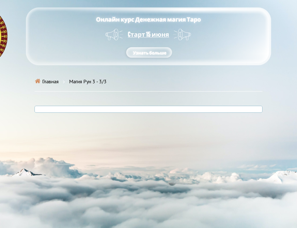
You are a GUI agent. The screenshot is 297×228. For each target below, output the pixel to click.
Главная (47, 81)
